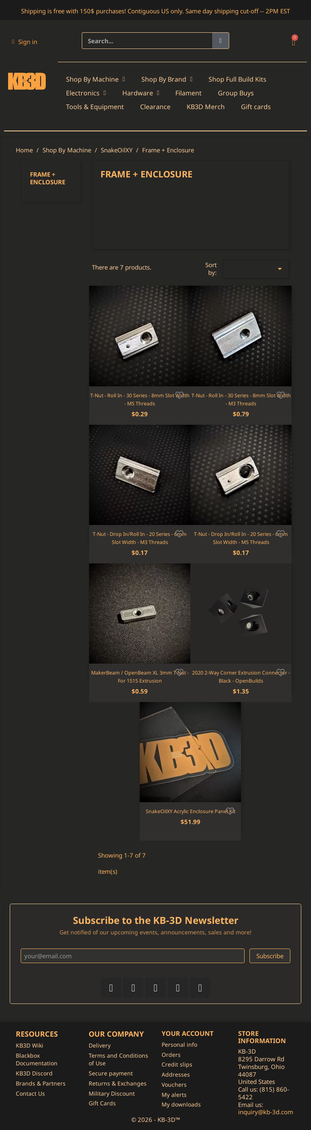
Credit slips (177, 1064)
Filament (188, 93)
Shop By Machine (95, 79)
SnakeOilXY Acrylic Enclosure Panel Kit (190, 811)
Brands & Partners (41, 1083)
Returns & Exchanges (118, 1083)
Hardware (141, 93)
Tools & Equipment (95, 106)
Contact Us (30, 1093)
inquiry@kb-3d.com (265, 1112)
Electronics (86, 93)
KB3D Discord (34, 1073)
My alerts (174, 1094)
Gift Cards (102, 1103)
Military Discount (112, 1093)
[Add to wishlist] (179, 394)
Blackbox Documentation (37, 1059)
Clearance (155, 106)
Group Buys (236, 93)
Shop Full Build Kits (237, 79)
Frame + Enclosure (47, 178)
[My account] (24, 41)
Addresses (176, 1074)
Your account (187, 1033)
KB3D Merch (206, 106)
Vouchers (174, 1084)
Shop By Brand (167, 79)
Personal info (179, 1044)
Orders (171, 1054)
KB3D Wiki (29, 1045)
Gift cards (256, 106)
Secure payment (111, 1073)
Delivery (100, 1045)
